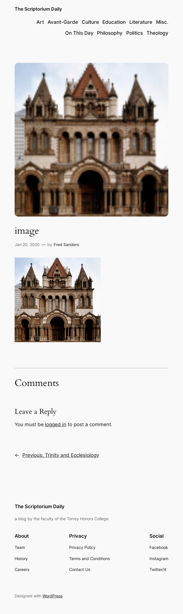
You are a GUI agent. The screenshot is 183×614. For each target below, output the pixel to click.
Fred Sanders (66, 244)
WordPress (52, 595)
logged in (55, 424)
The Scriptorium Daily (38, 9)
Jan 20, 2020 (27, 244)
